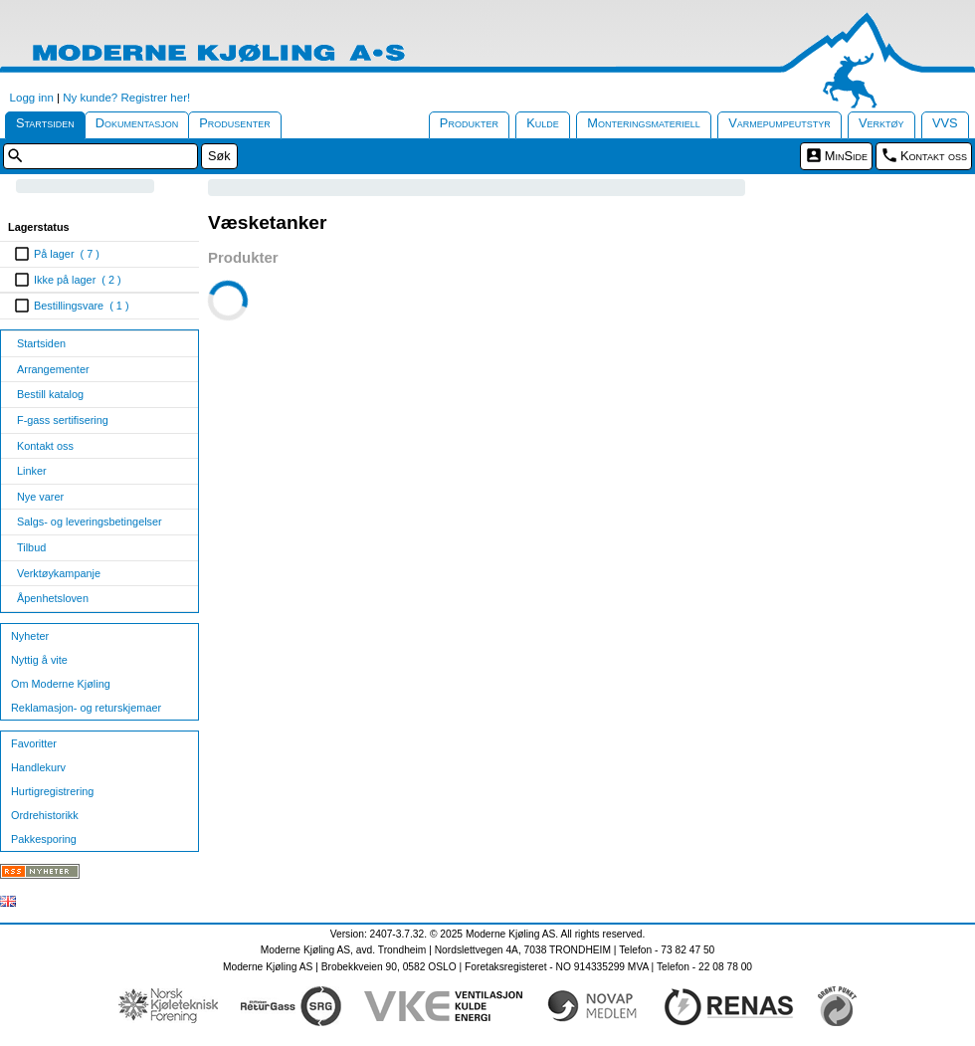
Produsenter (235, 122)
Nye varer (40, 497)
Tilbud (31, 547)
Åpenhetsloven (53, 598)
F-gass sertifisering (62, 420)
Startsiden (45, 122)
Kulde (542, 122)
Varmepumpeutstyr (779, 122)
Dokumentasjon (137, 122)
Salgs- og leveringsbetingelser (89, 521)
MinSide (846, 155)
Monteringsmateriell (643, 122)
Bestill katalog (50, 394)
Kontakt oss (933, 155)
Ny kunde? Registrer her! (126, 98)
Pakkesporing (44, 839)
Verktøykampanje (58, 573)
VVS (945, 122)
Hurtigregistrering (52, 791)
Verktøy (881, 122)
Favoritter (34, 743)
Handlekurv (38, 767)
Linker (32, 471)
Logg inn (32, 98)
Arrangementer (53, 369)
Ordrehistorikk (45, 815)
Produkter (469, 122)
